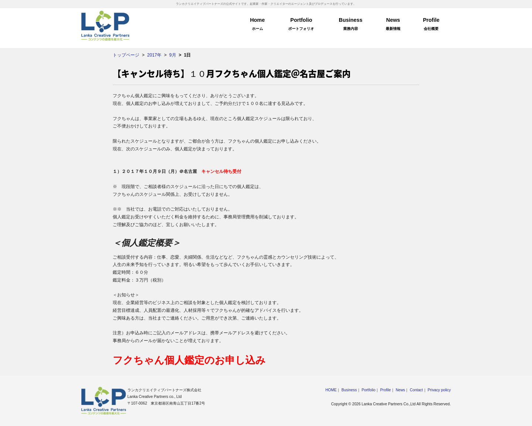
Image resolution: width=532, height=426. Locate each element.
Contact (416, 390)
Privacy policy (439, 390)
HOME (331, 390)
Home (257, 25)
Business (350, 25)
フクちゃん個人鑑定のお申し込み (189, 360)
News (393, 25)
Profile (431, 25)
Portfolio (301, 25)
